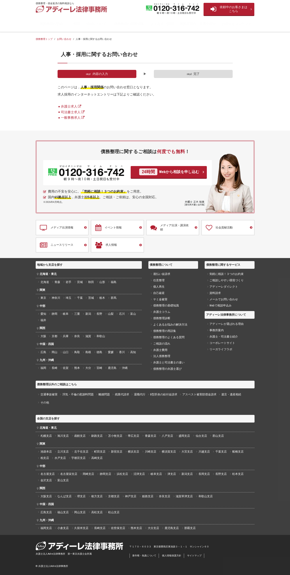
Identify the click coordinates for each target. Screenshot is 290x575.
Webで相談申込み (220, 305)
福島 (113, 282)
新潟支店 (187, 474)
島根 (88, 352)
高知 (133, 352)
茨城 (91, 297)
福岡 (43, 368)
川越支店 (204, 451)
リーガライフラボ (220, 349)
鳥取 (77, 352)
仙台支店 (201, 435)
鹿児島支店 (172, 528)
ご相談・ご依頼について (88, 24)
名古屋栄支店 (68, 474)
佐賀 (66, 368)
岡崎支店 (88, 474)
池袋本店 (46, 451)
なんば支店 (64, 496)
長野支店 (221, 474)
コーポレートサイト (222, 343)
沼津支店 (139, 474)
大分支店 (153, 528)
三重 (77, 313)
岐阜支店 (156, 474)
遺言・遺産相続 (231, 394)
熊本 (77, 368)
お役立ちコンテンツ (236, 24)
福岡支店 (46, 528)
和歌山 (101, 336)
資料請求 (215, 293)
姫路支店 (147, 496)
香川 (122, 352)
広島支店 (46, 512)
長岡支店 (204, 474)
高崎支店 (97, 458)
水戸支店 (60, 458)
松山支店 (114, 512)
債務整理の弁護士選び (167, 368)
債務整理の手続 (51, 24)
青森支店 (150, 435)
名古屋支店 (47, 474)
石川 (122, 313)
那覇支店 (190, 528)
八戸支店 (167, 435)
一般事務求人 (71, 118)
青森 (57, 282)
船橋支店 (238, 451)
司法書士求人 (71, 112)
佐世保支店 (118, 528)
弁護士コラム (161, 311)
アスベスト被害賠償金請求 (199, 394)
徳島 (99, 352)
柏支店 (44, 458)
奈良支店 (164, 496)
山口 (66, 352)
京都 (54, 336)
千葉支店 (221, 451)
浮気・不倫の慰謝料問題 (78, 394)
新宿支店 (116, 451)
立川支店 (63, 451)
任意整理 (159, 280)
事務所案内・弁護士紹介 (198, 24)
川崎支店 (150, 451)
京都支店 (114, 496)
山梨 (111, 313)
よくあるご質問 (162, 24)
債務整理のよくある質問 (169, 337)
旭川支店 (63, 435)
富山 (133, 313)
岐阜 (66, 313)
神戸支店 (130, 496)
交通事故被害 (49, 394)
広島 (43, 352)
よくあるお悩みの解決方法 (170, 324)
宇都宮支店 (78, 458)
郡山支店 (218, 435)
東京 (43, 297)
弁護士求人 (69, 106)
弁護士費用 (160, 350)
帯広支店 (133, 435)
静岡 (54, 313)
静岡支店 (105, 474)
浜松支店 (122, 474)
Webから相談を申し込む (169, 171)
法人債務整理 (161, 356)
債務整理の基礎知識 (129, 24)
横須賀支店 (169, 451)
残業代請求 (122, 394)
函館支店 (80, 435)
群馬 (113, 297)
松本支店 (238, 474)
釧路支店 (97, 435)
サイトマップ (194, 555)
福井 (43, 320)
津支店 (171, 474)
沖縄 (125, 368)
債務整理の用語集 (164, 331)
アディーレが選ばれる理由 (226, 324)
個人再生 (159, 286)
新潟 (88, 313)
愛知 (43, 313)
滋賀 (88, 336)
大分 (88, 368)
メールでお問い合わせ (223, 299)
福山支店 (63, 512)
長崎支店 (99, 528)
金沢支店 (46, 480)
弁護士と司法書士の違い (169, 362)
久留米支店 (81, 528)
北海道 (44, 282)
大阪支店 (46, 496)
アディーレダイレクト (223, 286)
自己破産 (159, 293)
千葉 (80, 297)
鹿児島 (112, 368)
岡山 (54, 352)
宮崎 (99, 368)
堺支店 (81, 496)
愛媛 (111, 352)
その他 (44, 402)
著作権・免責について (144, 555)
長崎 (54, 368)
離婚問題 (104, 394)
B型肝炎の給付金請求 (163, 394)
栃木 (102, 297)
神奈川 (56, 297)
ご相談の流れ (161, 343)
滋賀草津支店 (184, 496)
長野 (99, 313)
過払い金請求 (161, 274)
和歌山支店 (206, 496)
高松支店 (97, 512)
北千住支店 (81, 451)
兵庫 (66, 336)
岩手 (68, 282)
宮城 (80, 282)
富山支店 (63, 480)
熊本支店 (136, 528)
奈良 (77, 336)
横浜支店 (133, 451)
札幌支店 (46, 435)
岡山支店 (80, 512)
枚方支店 (97, 496)
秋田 (91, 282)
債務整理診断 (161, 318)
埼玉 (68, 297)
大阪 (43, 336)
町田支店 (99, 451)
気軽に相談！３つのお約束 (226, 274)
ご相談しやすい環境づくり (226, 280)
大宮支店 (187, 451)
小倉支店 (63, 528)
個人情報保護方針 (171, 555)
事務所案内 (216, 330)
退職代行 (139, 394)
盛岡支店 (184, 435)
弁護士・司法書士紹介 (223, 336)
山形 (102, 282)
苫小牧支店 (115, 435)
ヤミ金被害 (160, 299)
